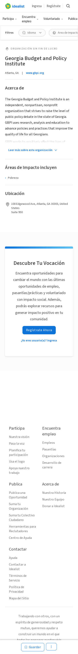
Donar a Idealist (53, 506)
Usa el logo (17, 461)
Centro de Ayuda (20, 538)
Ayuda (13, 558)
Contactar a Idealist (17, 566)
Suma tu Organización (18, 506)
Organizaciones (53, 456)
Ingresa (37, 6)
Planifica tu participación (18, 452)
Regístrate (54, 6)
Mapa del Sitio (19, 598)
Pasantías (49, 449)
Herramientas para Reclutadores (22, 528)
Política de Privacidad (16, 589)
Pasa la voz (17, 443)
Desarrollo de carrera (51, 465)
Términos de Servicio (18, 578)
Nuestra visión (19, 437)
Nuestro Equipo (53, 499)
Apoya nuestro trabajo (19, 470)
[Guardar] (33, 647)
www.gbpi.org (35, 73)
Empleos (48, 442)
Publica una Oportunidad (18, 495)
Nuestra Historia (54, 492)
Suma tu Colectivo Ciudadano (22, 517)
